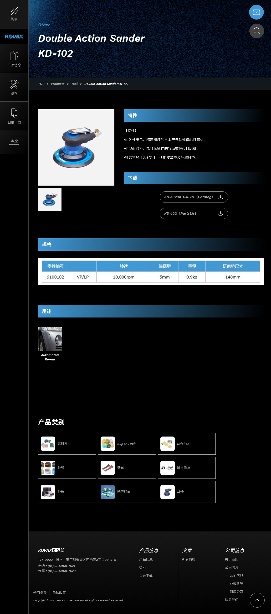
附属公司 (236, 587)
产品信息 (146, 555)
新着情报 (188, 555)
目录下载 (146, 571)
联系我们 (231, 595)
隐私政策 (59, 588)
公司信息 (231, 563)
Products (58, 83)
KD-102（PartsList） (230, 197)
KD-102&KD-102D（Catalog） (158, 197)
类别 (142, 563)
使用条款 (40, 588)
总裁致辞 (236, 579)
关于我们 (231, 555)
